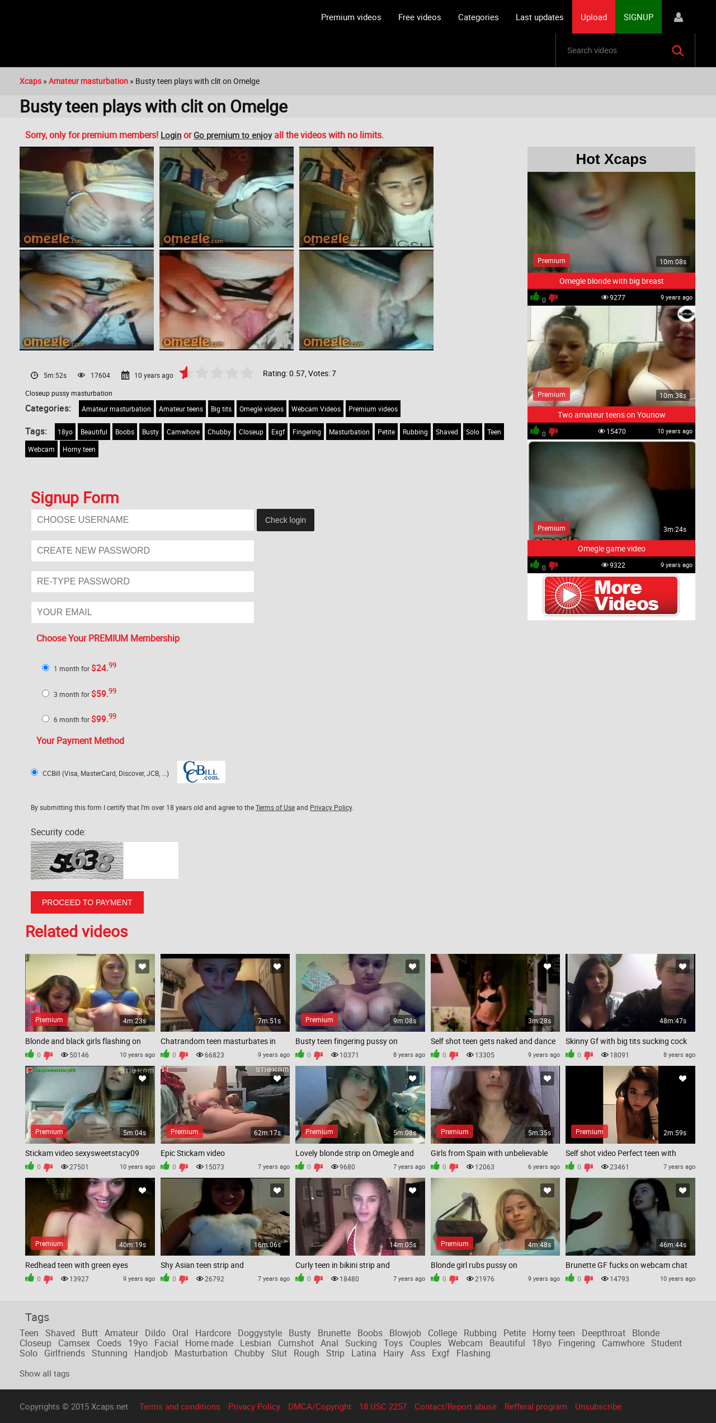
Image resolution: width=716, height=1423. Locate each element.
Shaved (447, 431)
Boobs (124, 431)
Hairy (393, 1353)
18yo (65, 431)
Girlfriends (64, 1353)
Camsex (74, 1343)
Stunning (110, 1353)
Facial (166, 1343)
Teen (494, 431)
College (442, 1333)
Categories (478, 16)
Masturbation (349, 431)
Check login (285, 520)
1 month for (85, 668)
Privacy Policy (331, 807)
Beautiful (94, 431)
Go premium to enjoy (233, 135)
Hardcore (213, 1333)
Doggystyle (260, 1333)
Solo (472, 431)
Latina (363, 1353)
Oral (180, 1333)
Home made (209, 1343)
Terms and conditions (179, 1406)
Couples (425, 1343)
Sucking (361, 1343)
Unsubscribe (598, 1406)
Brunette (334, 1333)
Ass (418, 1353)
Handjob (151, 1353)
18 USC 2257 (383, 1406)
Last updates (540, 16)
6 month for (85, 719)
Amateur (121, 1333)
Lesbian (255, 1343)
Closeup (251, 431)
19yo (138, 1343)
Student (666, 1343)
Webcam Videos (316, 408)
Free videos (419, 16)
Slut (279, 1353)
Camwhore (183, 431)
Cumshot (296, 1343)
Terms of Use (275, 807)
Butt (90, 1333)
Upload (594, 16)
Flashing (473, 1353)
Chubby (219, 431)
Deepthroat (603, 1333)
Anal (329, 1343)
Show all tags (45, 1373)
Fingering (307, 431)
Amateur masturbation (116, 408)
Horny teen (79, 448)
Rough (306, 1353)
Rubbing (415, 431)
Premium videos (351, 16)
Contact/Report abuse (455, 1406)
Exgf (278, 431)
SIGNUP (638, 16)
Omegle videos (261, 408)
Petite (386, 431)
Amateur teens (181, 408)
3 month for (85, 694)
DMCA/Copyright (319, 1406)
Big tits (221, 408)
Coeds (109, 1343)
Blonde (646, 1333)
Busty (150, 431)
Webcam (41, 448)
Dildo (155, 1333)
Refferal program (536, 1406)
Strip (335, 1353)
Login (171, 135)
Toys (393, 1343)
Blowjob (405, 1333)
